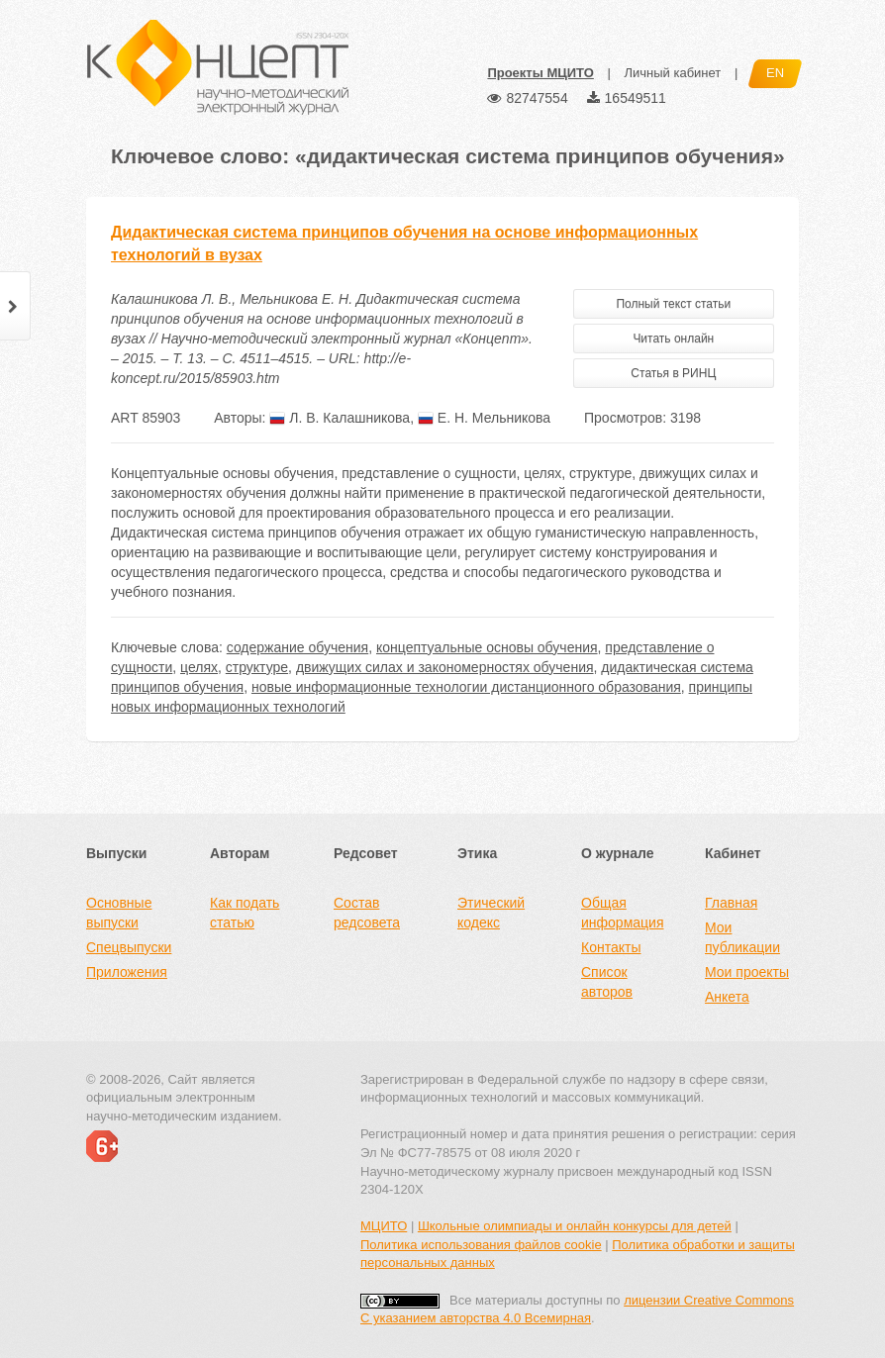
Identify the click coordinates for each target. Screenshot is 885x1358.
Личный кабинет (672, 72)
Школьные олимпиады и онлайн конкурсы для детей (575, 1225)
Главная (731, 903)
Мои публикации (742, 937)
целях (199, 667)
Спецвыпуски (128, 947)
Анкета (727, 997)
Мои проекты (747, 972)
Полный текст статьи (673, 304)
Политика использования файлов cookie (481, 1244)
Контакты (610, 947)
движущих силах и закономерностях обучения (445, 667)
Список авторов (607, 982)
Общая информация (622, 912)
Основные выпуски (118, 912)
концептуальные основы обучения (487, 647)
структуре (257, 667)
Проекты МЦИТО (540, 72)
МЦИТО (383, 1225)
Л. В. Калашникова (339, 418)
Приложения (126, 972)
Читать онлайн (673, 338)
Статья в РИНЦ (673, 373)
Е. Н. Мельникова (484, 418)
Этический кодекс (491, 912)
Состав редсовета (367, 912)
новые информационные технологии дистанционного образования (466, 687)
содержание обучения (297, 647)
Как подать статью (244, 912)
